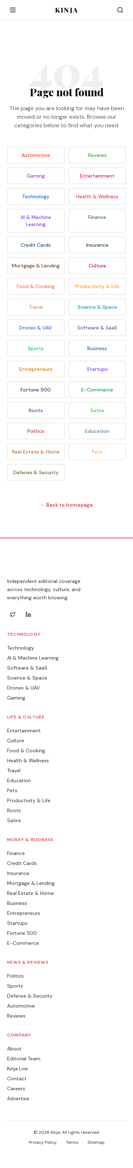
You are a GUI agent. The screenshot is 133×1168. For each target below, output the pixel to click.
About (14, 1048)
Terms (72, 1142)
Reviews (97, 155)
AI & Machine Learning (36, 220)
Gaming (36, 176)
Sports (36, 348)
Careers (16, 1088)
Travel (36, 307)
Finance (97, 217)
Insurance (97, 245)
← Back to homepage (66, 505)
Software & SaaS (97, 327)
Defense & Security (36, 472)
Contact (17, 1078)
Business (97, 348)
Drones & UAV (35, 327)
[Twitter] (12, 614)
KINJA (66, 10)
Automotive (35, 155)
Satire (97, 410)
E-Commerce (97, 389)
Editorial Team (23, 1058)
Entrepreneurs (35, 369)
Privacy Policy (43, 1142)
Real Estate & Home (36, 452)
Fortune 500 (36, 389)
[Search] (120, 10)
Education (97, 431)
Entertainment (97, 176)
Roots (36, 410)
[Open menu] (13, 10)
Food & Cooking (36, 286)
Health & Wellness (97, 196)
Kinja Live (17, 1068)
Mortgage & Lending (36, 265)
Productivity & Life (97, 286)
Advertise (18, 1098)
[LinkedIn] (28, 614)
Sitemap (96, 1142)
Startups (97, 369)
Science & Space (97, 307)
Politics (35, 431)
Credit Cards (36, 245)
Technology (35, 196)
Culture (97, 265)
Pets (97, 452)
